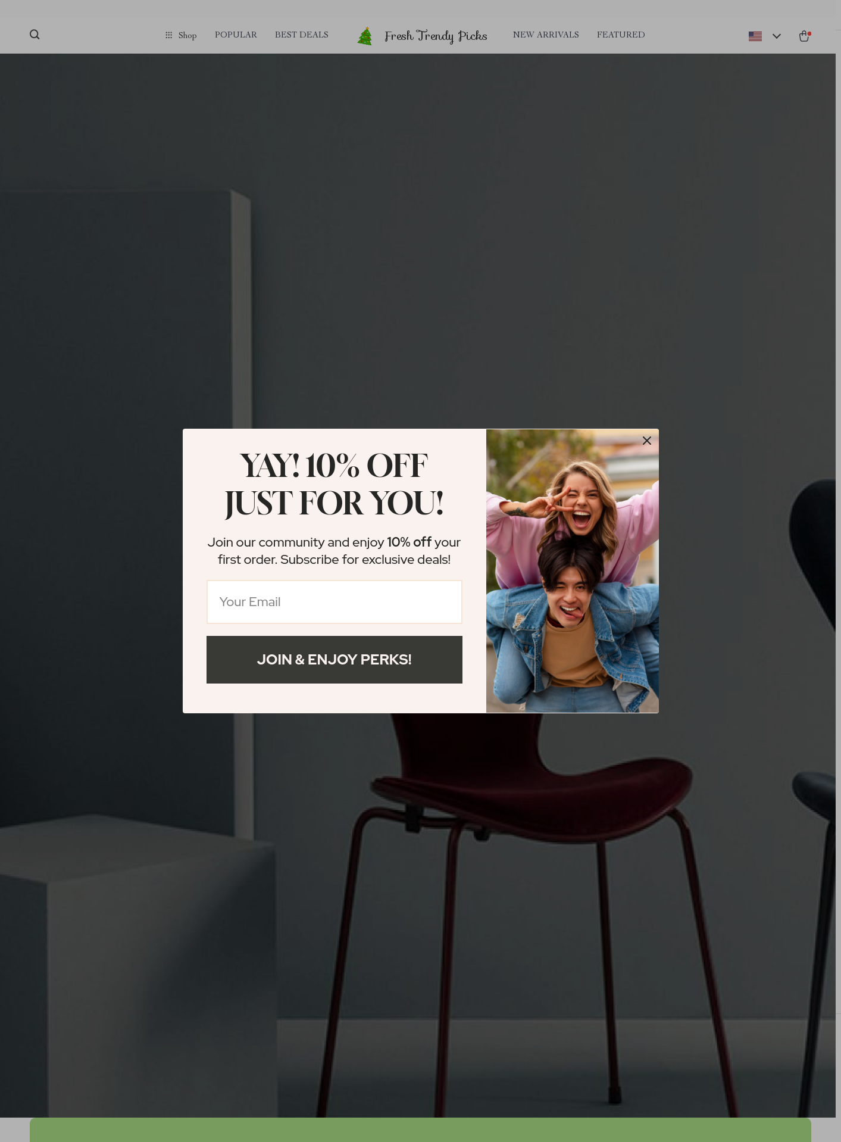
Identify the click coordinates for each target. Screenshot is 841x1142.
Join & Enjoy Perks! (334, 659)
